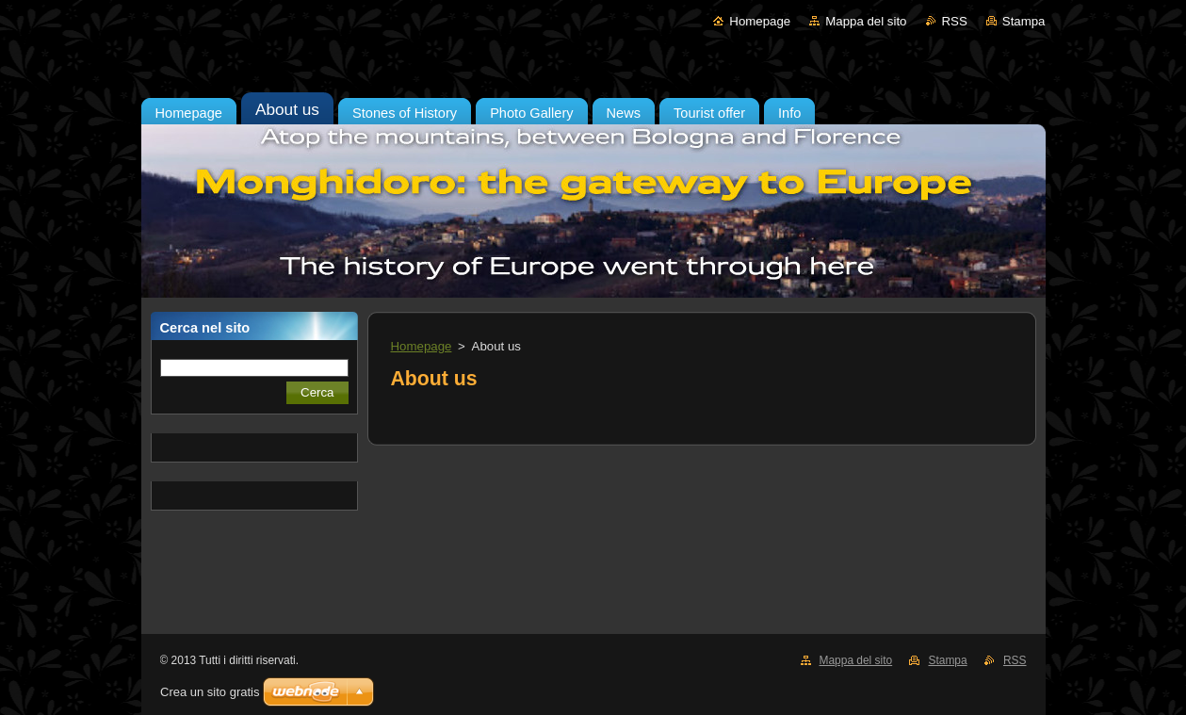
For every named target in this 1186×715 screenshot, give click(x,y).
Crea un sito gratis (210, 692)
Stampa (1024, 21)
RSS (954, 21)
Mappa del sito (865, 21)
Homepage (759, 21)
